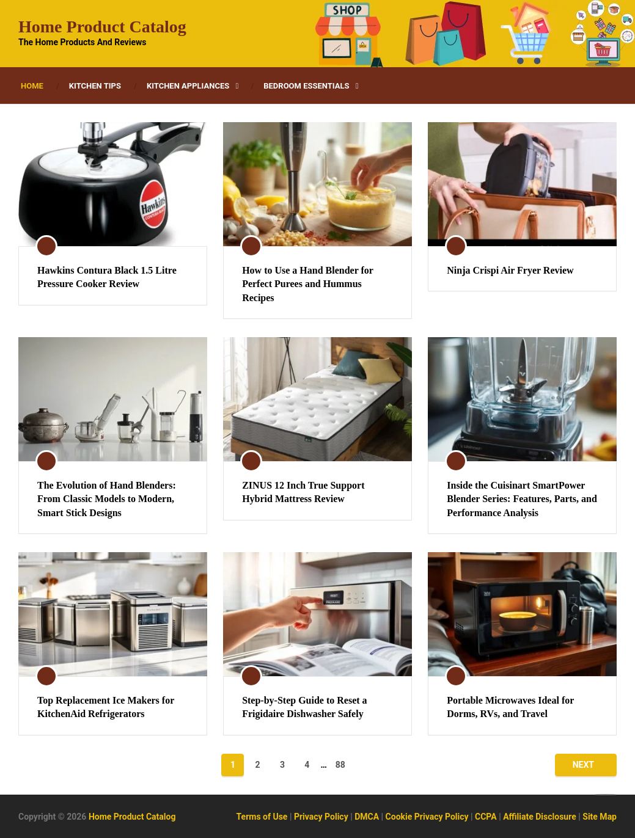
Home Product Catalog (102, 26)
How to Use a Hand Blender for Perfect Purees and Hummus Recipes (307, 284)
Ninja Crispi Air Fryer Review (510, 270)
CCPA (486, 817)
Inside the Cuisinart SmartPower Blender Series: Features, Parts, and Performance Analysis (522, 499)
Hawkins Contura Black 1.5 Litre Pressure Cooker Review (107, 277)
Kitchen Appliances (188, 85)
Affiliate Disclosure (539, 817)
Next (583, 765)
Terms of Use (262, 817)
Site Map (599, 817)
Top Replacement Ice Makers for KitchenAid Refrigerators (105, 707)
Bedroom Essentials (306, 85)
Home (32, 85)
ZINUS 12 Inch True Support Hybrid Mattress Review (303, 492)
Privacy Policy (321, 817)
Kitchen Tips (95, 85)
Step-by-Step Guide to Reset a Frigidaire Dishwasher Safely (304, 707)
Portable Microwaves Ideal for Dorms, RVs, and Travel (510, 707)
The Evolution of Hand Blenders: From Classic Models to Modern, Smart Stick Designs (106, 499)
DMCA (366, 817)
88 (340, 765)
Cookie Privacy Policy (427, 817)
